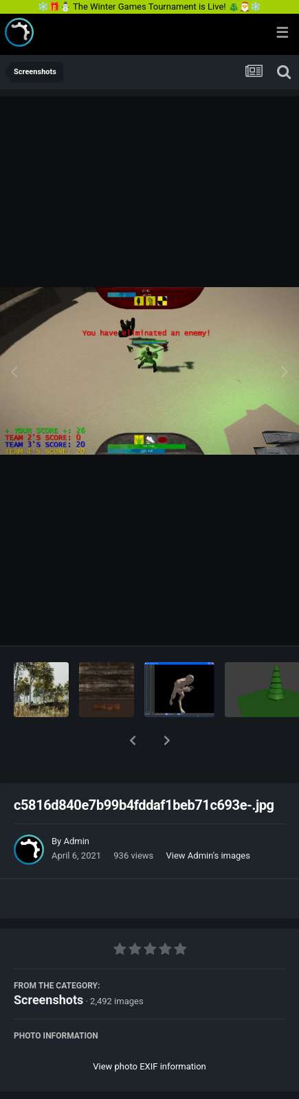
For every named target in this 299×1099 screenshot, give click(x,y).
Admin (76, 805)
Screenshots (48, 964)
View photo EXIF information (149, 1031)
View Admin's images (208, 820)
